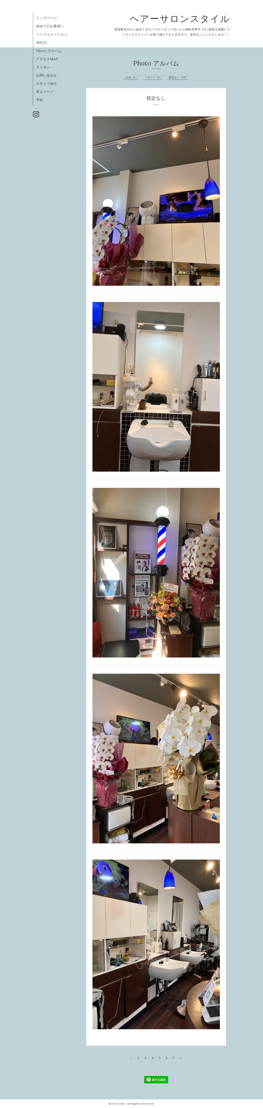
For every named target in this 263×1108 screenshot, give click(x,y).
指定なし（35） (178, 77)
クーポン (43, 67)
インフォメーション (52, 34)
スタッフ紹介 (46, 83)
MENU (41, 42)
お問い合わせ (46, 75)
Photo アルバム (49, 51)
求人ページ (45, 92)
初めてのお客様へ (50, 26)
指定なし (156, 98)
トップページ (46, 18)
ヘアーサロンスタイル (185, 18)
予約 (39, 100)
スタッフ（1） (153, 77)
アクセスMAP (47, 59)
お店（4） (132, 77)
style (122, 1103)
